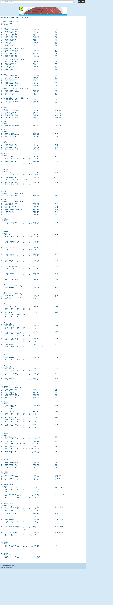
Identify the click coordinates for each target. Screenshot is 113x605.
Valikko (82, 1)
